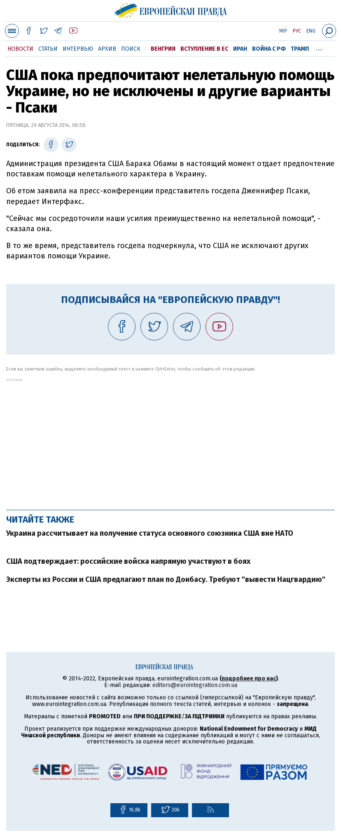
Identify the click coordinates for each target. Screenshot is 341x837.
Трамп (300, 48)
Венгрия (163, 48)
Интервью (78, 48)
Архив (107, 48)
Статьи (48, 48)
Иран (240, 48)
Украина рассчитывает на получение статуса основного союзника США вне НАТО (149, 533)
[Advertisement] (170, 439)
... (318, 47)
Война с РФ (269, 48)
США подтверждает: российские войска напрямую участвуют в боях (128, 561)
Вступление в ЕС (204, 48)
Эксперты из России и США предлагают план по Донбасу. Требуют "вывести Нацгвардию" (165, 579)
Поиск (130, 48)
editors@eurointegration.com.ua (194, 685)
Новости (20, 48)
